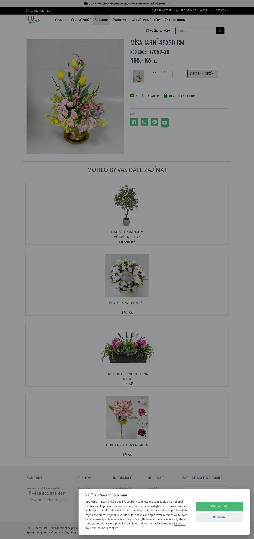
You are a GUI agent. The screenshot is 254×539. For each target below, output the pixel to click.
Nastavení (219, 517)
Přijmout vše (219, 506)
